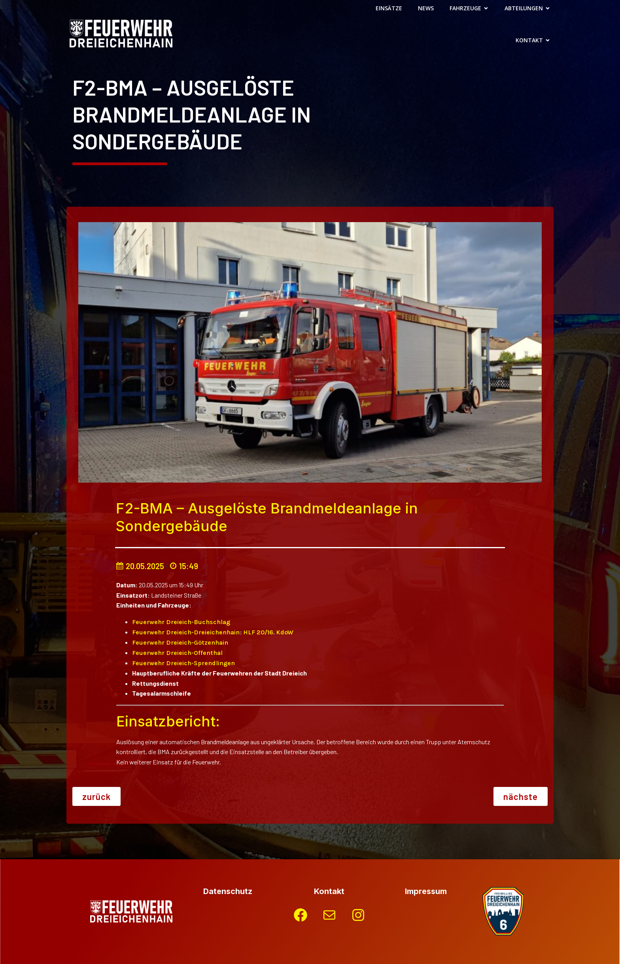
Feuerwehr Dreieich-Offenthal (177, 653)
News (426, 8)
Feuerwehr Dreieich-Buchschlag (181, 622)
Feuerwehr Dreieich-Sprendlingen (183, 663)
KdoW (284, 632)
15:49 (183, 566)
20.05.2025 (140, 566)
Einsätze (389, 8)
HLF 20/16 (258, 632)
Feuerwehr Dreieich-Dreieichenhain (186, 632)
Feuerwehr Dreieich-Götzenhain (180, 642)
